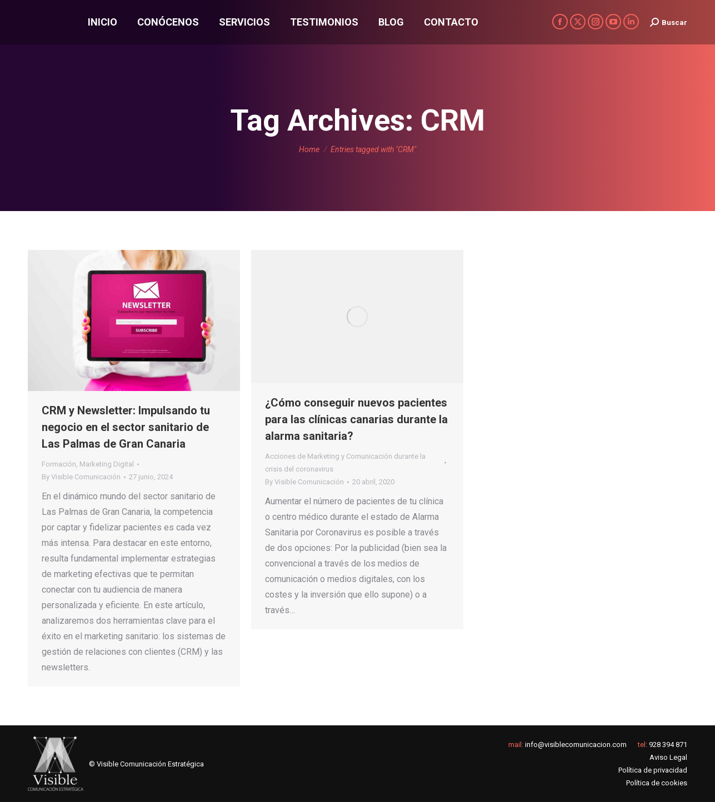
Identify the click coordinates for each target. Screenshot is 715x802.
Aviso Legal (668, 757)
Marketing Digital (106, 464)
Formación (59, 464)
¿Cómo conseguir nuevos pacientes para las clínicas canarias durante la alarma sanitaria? (356, 419)
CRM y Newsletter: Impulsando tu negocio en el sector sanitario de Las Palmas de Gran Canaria (126, 427)
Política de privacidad (652, 770)
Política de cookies (656, 783)
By (81, 477)
